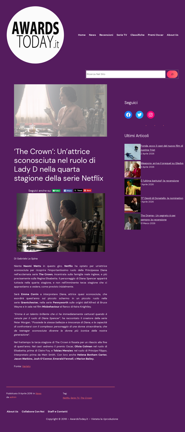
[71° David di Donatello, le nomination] (132, 205)
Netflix (66, 397)
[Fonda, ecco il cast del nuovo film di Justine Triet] (132, 152)
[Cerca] (172, 74)
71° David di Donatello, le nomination (162, 198)
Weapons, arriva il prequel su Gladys (162, 163)
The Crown (86, 397)
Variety (26, 366)
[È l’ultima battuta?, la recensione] (132, 187)
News (38, 393)
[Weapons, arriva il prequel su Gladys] (132, 170)
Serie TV (75, 397)
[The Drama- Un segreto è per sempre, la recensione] (132, 222)
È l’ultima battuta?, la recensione (160, 180)
